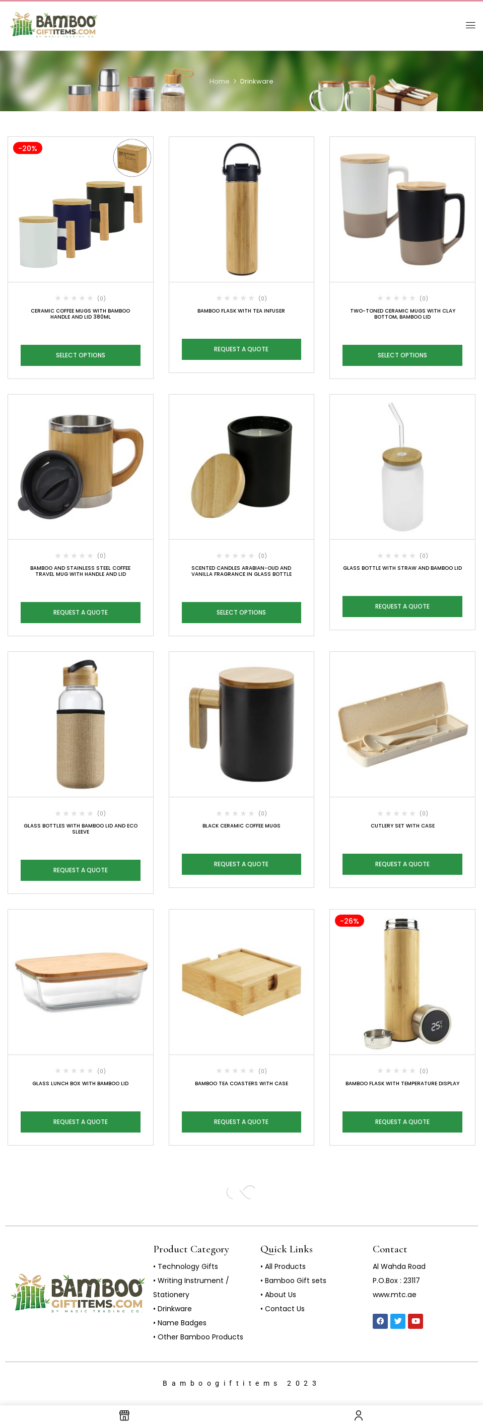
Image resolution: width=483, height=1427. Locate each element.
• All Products (283, 1266)
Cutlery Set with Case (403, 826)
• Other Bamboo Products (198, 1337)
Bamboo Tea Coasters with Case (241, 1083)
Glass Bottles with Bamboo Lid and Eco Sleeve (80, 829)
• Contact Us (282, 1309)
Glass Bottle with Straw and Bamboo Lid (402, 568)
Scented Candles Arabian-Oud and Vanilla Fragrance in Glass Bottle (241, 571)
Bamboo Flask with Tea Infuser (241, 311)
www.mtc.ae (395, 1295)
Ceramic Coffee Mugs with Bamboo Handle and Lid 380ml (80, 314)
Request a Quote (241, 349)
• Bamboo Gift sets (293, 1280)
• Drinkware (172, 1309)
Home (220, 81)
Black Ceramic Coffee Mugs (241, 826)
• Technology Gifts (185, 1266)
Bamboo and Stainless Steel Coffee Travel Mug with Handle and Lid (80, 571)
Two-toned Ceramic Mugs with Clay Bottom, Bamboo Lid (402, 314)
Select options (80, 355)
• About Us (278, 1295)
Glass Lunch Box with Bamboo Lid (80, 1083)
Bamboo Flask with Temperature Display (402, 1083)
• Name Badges (179, 1323)
